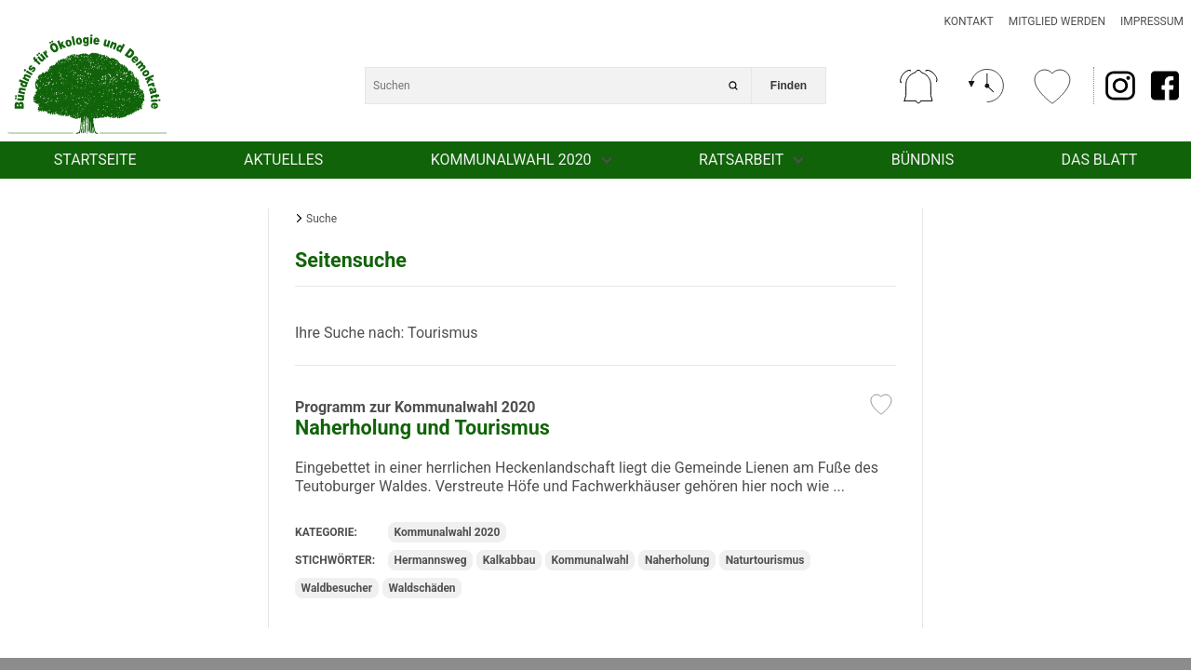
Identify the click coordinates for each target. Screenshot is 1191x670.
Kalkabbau (509, 560)
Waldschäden (421, 588)
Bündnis (923, 159)
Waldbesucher (337, 588)
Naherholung (677, 560)
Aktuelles (283, 159)
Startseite (95, 159)
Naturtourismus (765, 560)
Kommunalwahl (590, 560)
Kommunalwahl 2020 (511, 159)
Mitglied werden (1057, 21)
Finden (788, 85)
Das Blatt (1100, 159)
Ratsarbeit (741, 159)
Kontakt (968, 21)
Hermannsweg (431, 560)
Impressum (1152, 21)
